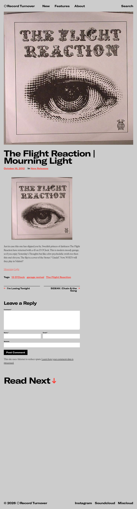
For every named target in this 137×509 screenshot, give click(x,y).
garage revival (35, 277)
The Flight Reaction (58, 277)
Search (127, 6)
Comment (8, 309)
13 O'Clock (18, 277)
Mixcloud (125, 503)
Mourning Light (11, 269)
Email (45, 332)
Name (6, 332)
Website (6, 341)
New (46, 6)
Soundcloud (105, 503)
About (79, 6)
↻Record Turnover (19, 6)
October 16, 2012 (14, 168)
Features (62, 6)
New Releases (39, 168)
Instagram (83, 503)
